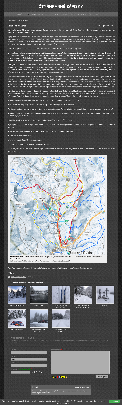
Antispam (21, 369)
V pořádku (114, 401)
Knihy (55, 14)
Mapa (73, 14)
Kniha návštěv (84, 14)
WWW (13, 356)
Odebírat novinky (86, 268)
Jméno (13, 350)
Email (13, 362)
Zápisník (36, 14)
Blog (14, 20)
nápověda (14, 342)
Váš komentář (56, 350)
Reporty (46, 14)
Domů (10, 20)
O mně (96, 14)
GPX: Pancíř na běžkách (18, 277)
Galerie (64, 14)
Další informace (62, 403)
